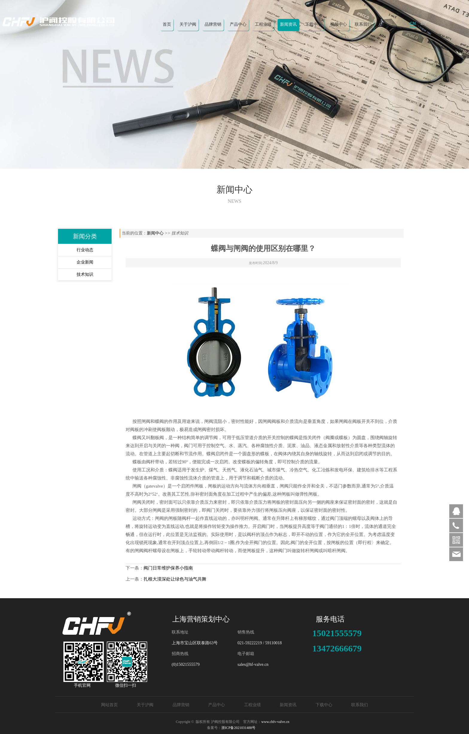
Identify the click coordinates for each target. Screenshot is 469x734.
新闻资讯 (288, 24)
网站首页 (109, 705)
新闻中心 (155, 233)
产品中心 (238, 24)
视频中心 (338, 24)
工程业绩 (263, 24)
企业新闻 (85, 262)
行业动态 (85, 250)
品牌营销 (213, 24)
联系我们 (363, 24)
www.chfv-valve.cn (275, 722)
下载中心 (313, 24)
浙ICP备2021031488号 (238, 728)
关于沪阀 (187, 24)
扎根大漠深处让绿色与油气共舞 (175, 579)
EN (423, 23)
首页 (167, 24)
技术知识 (85, 274)
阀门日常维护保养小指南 (168, 568)
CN (413, 23)
